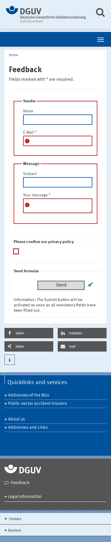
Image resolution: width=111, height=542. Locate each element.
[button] (28, 333)
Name (28, 111)
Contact (14, 519)
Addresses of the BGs (28, 395)
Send (61, 285)
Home (13, 55)
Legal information (24, 497)
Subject (30, 174)
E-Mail (30, 132)
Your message (37, 195)
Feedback (20, 483)
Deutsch (14, 531)
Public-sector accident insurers (37, 404)
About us (16, 419)
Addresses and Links (28, 427)
